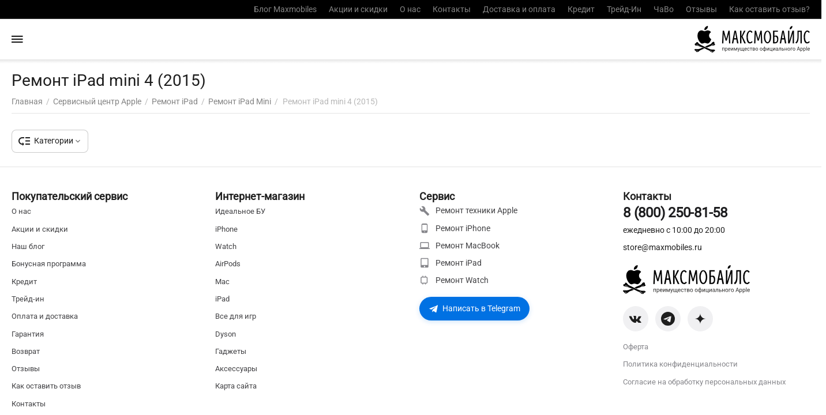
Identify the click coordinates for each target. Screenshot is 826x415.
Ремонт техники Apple (468, 211)
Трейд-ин (28, 299)
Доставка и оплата (519, 9)
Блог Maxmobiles (285, 9)
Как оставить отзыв (46, 386)
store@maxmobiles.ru (662, 247)
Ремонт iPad (450, 263)
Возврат (26, 351)
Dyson (225, 334)
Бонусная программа (49, 263)
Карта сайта (236, 386)
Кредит (581, 9)
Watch (225, 246)
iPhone (226, 229)
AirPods (228, 263)
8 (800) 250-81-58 (675, 212)
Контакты (452, 9)
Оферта (635, 346)
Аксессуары (236, 368)
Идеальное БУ (240, 211)
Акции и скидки (358, 9)
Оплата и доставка (45, 316)
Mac (222, 281)
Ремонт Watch (454, 280)
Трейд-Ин (624, 9)
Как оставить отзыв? (769, 9)
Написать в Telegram (474, 308)
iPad (222, 299)
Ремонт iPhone (454, 228)
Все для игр (235, 316)
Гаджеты (230, 351)
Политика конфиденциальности (680, 364)
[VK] (635, 318)
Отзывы (701, 9)
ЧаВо (664, 9)
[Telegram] (668, 318)
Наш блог (28, 246)
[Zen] (700, 318)
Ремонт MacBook (459, 245)
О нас (410, 9)
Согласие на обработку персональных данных (704, 382)
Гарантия (28, 334)
